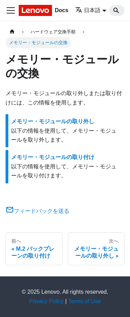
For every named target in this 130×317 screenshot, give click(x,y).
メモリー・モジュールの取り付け (52, 157)
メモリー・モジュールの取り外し (52, 121)
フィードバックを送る (37, 211)
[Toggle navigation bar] (11, 10)
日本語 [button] (88, 10)
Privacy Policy (46, 301)
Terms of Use (84, 301)
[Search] (116, 10)
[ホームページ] (12, 31)
